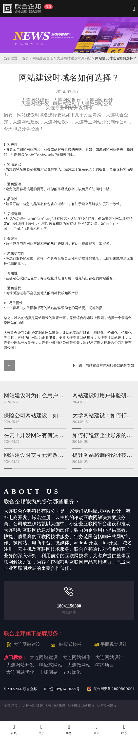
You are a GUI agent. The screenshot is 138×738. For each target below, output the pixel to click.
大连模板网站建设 (81, 706)
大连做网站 (79, 664)
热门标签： (15, 657)
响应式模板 (70, 644)
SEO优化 (71, 672)
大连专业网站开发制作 (69, 107)
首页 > (27, 58)
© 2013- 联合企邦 (20, 689)
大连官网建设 (106, 706)
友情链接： (12, 706)
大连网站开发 (35, 103)
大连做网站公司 (96, 103)
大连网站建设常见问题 (74, 58)
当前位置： (12, 58)
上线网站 (48, 672)
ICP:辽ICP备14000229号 (61, 689)
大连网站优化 (20, 672)
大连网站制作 (67, 100)
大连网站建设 (35, 100)
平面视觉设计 (113, 644)
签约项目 (104, 664)
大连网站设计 (99, 100)
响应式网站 (65, 103)
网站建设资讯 (42, 58)
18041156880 (69, 606)
